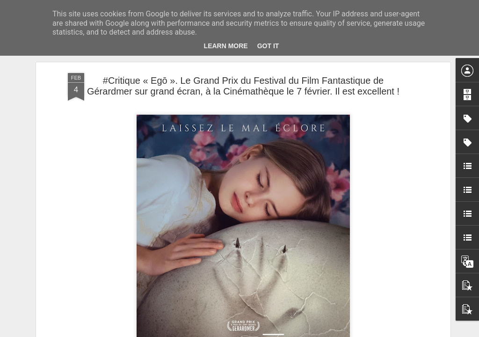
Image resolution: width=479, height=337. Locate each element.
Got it (268, 46)
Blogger (273, 332)
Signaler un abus (304, 332)
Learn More (226, 46)
